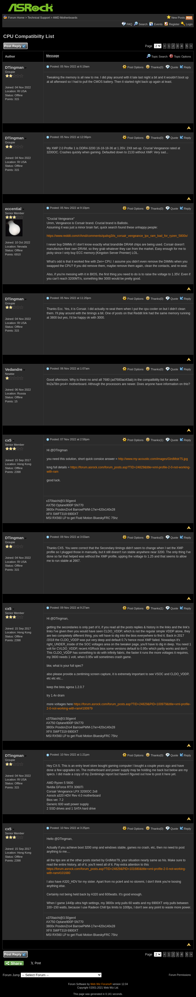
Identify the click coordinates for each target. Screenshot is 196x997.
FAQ (129, 24)
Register (174, 24)
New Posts (178, 17)
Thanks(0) (154, 67)
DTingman (16, 67)
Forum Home (16, 17)
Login (189, 24)
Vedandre (15, 369)
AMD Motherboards (65, 17)
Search (143, 24)
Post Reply (14, 46)
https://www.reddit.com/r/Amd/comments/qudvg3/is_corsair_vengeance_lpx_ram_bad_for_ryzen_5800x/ (117, 236)
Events (156, 24)
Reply (187, 67)
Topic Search (156, 56)
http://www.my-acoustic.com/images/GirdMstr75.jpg (153, 459)
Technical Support (39, 17)
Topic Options (180, 56)
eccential (14, 209)
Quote (174, 67)
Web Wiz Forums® (101, 984)
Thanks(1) (154, 440)
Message (52, 56)
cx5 (9, 440)
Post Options (132, 67)
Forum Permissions (181, 975)
